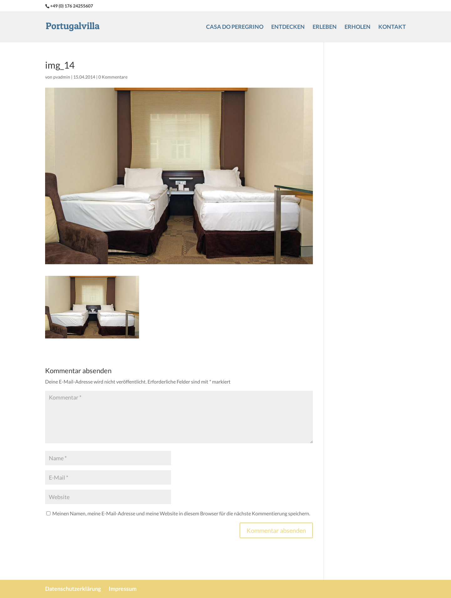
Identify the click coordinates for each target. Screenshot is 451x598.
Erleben (325, 27)
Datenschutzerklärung (73, 588)
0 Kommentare (112, 77)
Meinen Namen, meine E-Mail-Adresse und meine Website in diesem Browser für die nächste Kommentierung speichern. (181, 513)
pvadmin (61, 77)
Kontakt (392, 27)
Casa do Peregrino (234, 27)
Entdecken (288, 27)
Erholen (358, 27)
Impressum (123, 588)
